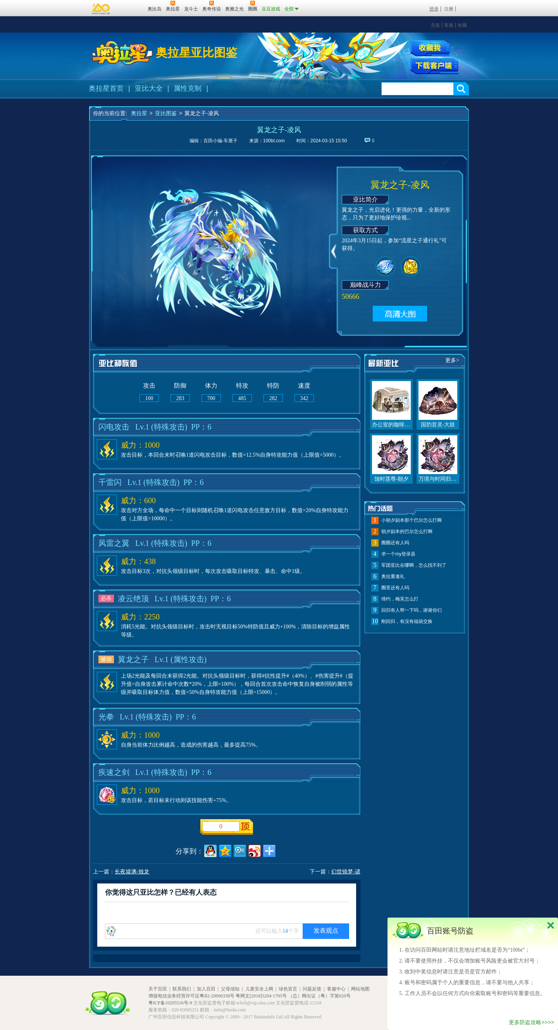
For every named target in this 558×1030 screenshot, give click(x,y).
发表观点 (325, 930)
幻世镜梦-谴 (345, 872)
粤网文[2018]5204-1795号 (261, 996)
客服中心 (336, 989)
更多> (452, 360)
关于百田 (157, 989)
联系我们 (181, 989)
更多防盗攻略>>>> (531, 1022)
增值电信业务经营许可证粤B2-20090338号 (191, 996)
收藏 (462, 25)
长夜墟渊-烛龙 (132, 872)
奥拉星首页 (106, 88)
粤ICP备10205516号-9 (170, 1003)
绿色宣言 (288, 989)
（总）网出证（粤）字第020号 (319, 996)
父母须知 (230, 989)
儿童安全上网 (259, 989)
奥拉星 (139, 113)
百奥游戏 (101, 8)
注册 (448, 9)
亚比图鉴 (166, 113)
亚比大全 (149, 88)
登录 (434, 9)
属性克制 (188, 88)
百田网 (130, 8)
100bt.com (274, 140)
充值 (435, 25)
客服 (448, 25)
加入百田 (206, 989)
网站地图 (360, 989)
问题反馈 (312, 989)
